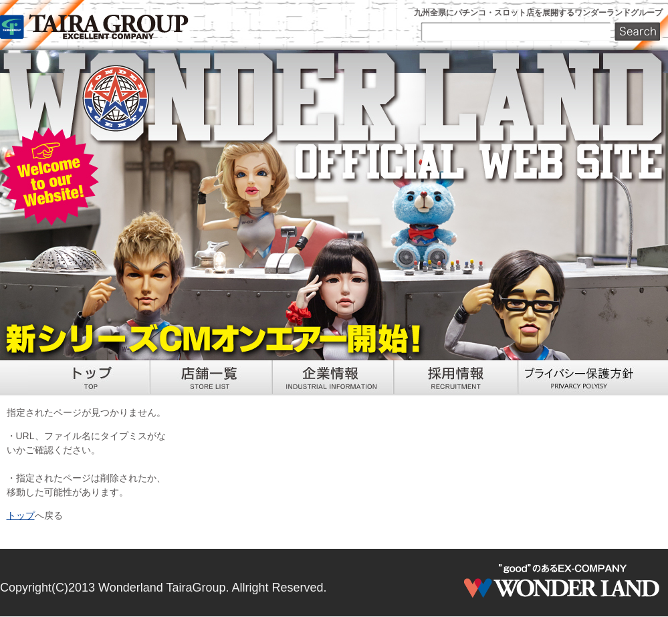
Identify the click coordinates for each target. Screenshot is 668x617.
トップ (21, 515)
